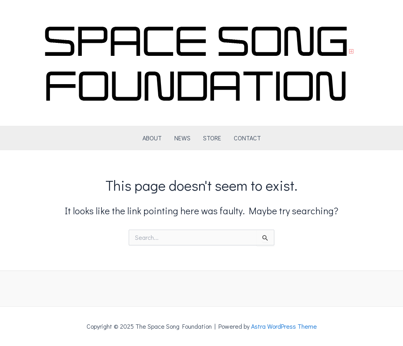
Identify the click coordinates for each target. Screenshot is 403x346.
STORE (212, 138)
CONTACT (247, 138)
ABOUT (152, 138)
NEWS (182, 138)
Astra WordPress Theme (284, 326)
